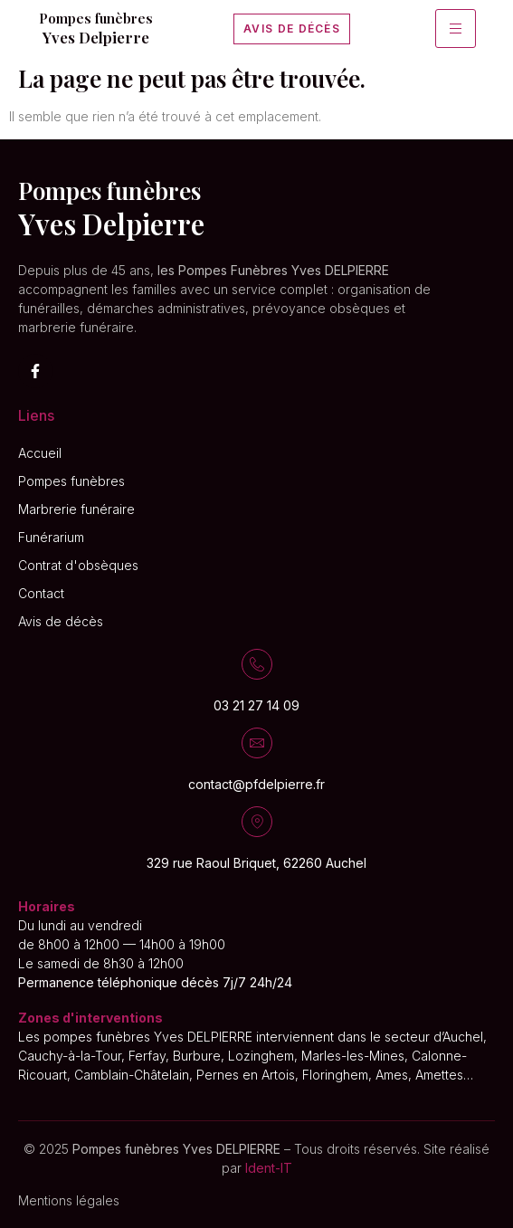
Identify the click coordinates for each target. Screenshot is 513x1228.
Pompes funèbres (96, 18)
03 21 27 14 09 (256, 705)
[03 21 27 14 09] (257, 664)
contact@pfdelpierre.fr (256, 784)
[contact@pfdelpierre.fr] (257, 743)
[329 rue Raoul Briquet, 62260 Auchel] (257, 821)
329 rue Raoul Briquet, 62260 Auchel (256, 863)
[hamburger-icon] (455, 28)
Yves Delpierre (96, 37)
